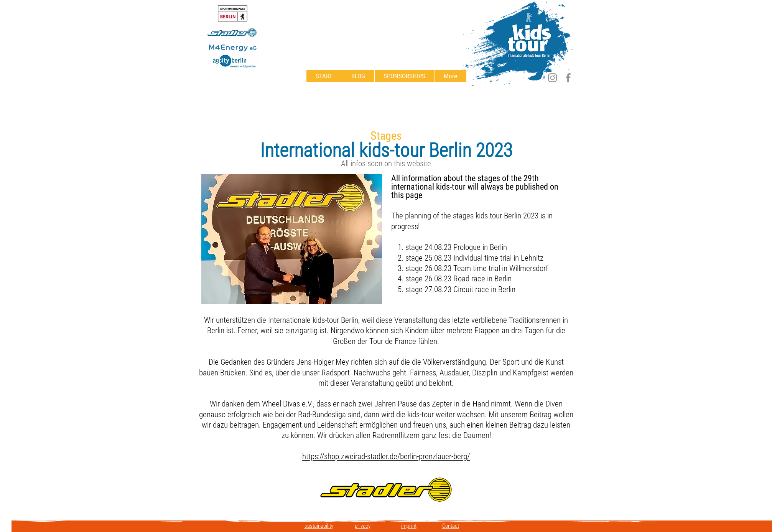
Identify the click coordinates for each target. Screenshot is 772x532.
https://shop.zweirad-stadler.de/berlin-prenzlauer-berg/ (386, 456)
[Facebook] (568, 78)
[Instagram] (552, 78)
